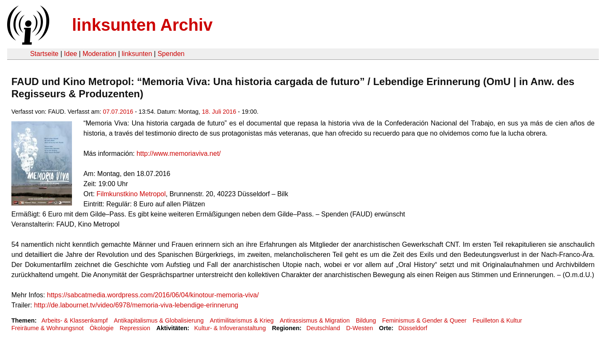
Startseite (44, 53)
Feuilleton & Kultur (497, 320)
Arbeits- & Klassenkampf (74, 320)
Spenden (170, 53)
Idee (70, 53)
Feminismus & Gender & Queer (424, 320)
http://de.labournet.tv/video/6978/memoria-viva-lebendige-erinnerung (136, 305)
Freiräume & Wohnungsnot (47, 328)
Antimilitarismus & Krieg (242, 320)
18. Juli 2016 (219, 111)
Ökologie (102, 328)
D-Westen (359, 328)
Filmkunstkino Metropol (131, 194)
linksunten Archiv (142, 25)
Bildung (366, 320)
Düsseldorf (412, 328)
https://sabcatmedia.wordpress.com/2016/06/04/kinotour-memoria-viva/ (152, 295)
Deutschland (323, 328)
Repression (135, 328)
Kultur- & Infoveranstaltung (230, 328)
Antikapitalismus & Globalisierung (159, 320)
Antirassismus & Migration (315, 320)
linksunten (137, 53)
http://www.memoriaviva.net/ (178, 153)
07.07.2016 (118, 111)
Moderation (99, 53)
